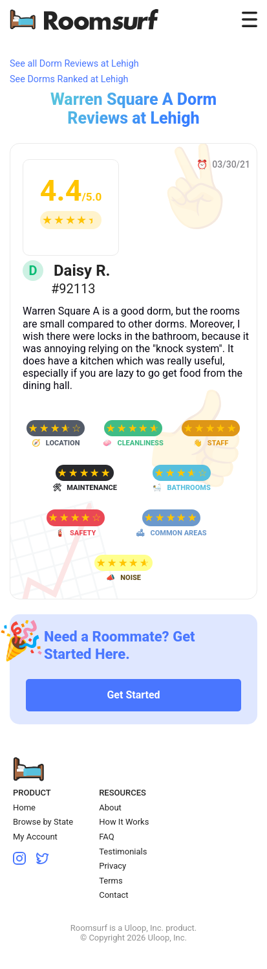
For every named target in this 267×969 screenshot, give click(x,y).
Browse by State (43, 822)
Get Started (133, 695)
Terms (111, 880)
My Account (35, 836)
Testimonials (123, 851)
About (110, 807)
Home (24, 807)
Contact (113, 895)
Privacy (112, 866)
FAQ (106, 836)
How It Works (124, 822)
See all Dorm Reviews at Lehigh (74, 63)
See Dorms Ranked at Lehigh (69, 79)
